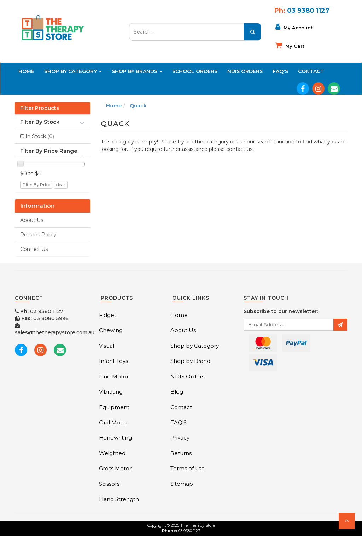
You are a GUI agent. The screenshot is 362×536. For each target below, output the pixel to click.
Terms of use (187, 468)
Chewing (111, 330)
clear (60, 184)
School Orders (194, 71)
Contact (311, 71)
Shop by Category (194, 345)
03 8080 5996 (42, 318)
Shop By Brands (137, 71)
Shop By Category (73, 71)
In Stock (39, 136)
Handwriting (115, 437)
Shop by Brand (190, 361)
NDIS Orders (245, 71)
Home (26, 71)
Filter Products (39, 108)
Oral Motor (113, 422)
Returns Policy (38, 234)
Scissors (109, 484)
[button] (347, 521)
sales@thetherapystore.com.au (54, 329)
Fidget (107, 315)
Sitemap (181, 484)
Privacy (179, 437)
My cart (289, 45)
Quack (138, 105)
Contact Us (34, 249)
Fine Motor (114, 376)
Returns (181, 453)
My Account (294, 26)
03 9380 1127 (39, 311)
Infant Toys (113, 361)
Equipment (114, 407)
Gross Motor (115, 468)
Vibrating (111, 391)
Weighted (112, 453)
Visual (106, 345)
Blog (176, 391)
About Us (31, 220)
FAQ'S (280, 71)
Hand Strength (119, 499)
